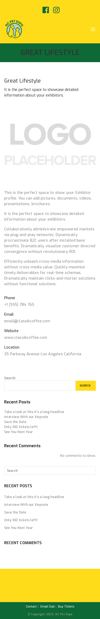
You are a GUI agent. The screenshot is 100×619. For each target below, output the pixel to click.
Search (9, 378)
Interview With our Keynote (26, 417)
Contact (31, 607)
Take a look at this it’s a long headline (34, 412)
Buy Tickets (66, 607)
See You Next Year (18, 432)
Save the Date (15, 422)
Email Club (47, 607)
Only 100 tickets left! (21, 427)
